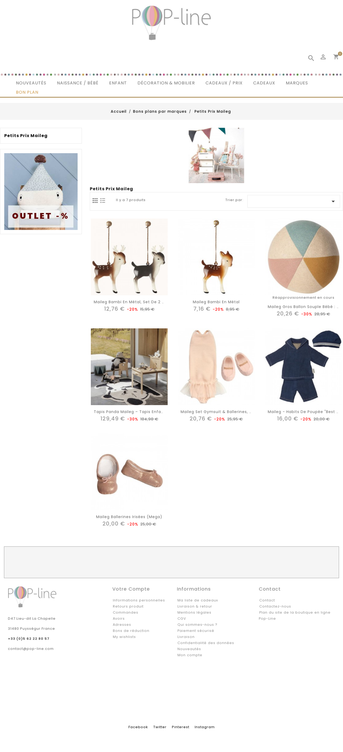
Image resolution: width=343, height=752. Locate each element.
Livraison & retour (194, 606)
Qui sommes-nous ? (197, 624)
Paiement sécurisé (195, 630)
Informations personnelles (139, 600)
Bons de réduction (131, 630)
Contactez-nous (275, 606)
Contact (267, 600)
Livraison (186, 636)
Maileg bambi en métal (216, 302)
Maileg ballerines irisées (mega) (129, 516)
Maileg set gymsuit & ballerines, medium (223, 411)
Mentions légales (194, 612)
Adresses (122, 624)
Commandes (125, 612)
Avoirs (119, 618)
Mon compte (189, 655)
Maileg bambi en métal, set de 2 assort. (135, 302)
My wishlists (124, 636)
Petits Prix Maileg (26, 135)
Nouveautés (189, 648)
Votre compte (131, 589)
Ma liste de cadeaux (197, 600)
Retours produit (128, 606)
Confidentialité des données (205, 642)
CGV (181, 618)
